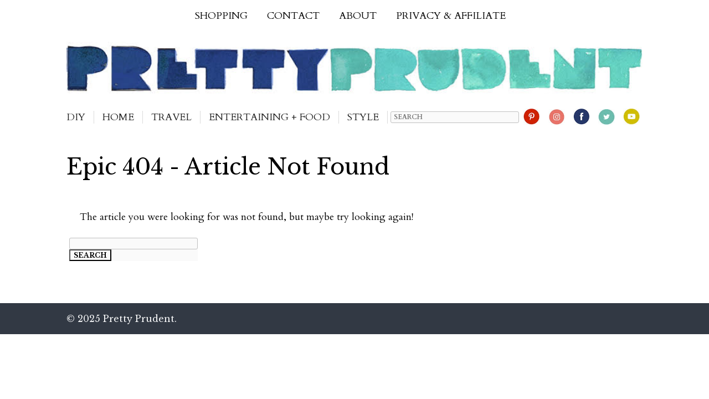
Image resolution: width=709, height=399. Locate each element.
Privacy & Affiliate (451, 16)
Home (118, 117)
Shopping (221, 16)
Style (363, 117)
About (358, 16)
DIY (75, 117)
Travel (171, 117)
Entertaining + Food (269, 117)
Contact (293, 16)
